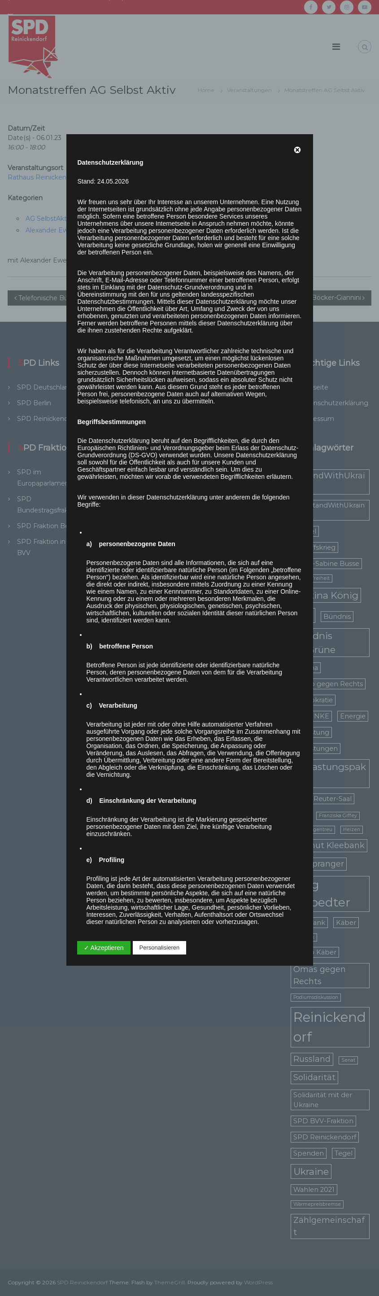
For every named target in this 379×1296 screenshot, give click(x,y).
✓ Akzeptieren (104, 947)
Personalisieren (159, 947)
